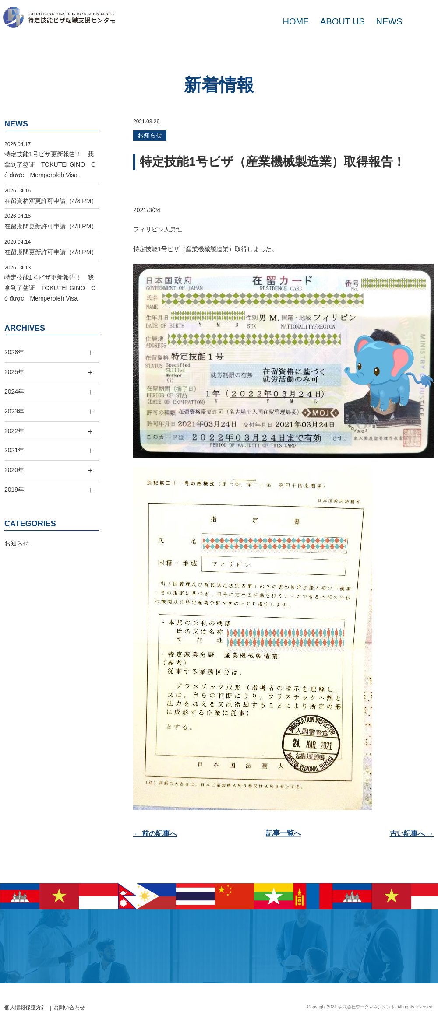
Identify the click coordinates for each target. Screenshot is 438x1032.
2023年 (14, 411)
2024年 (14, 391)
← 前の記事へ (155, 833)
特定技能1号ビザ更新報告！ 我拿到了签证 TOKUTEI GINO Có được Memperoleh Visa (49, 164)
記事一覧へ (283, 833)
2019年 (14, 489)
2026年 (14, 352)
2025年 (14, 371)
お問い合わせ (69, 1007)
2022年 (14, 430)
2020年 (14, 469)
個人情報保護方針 (25, 1007)
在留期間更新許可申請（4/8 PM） (50, 226)
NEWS (389, 21)
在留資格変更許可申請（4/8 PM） (50, 200)
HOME (296, 21)
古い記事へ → (412, 833)
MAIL (420, 21)
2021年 (14, 450)
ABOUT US (342, 21)
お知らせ (150, 135)
